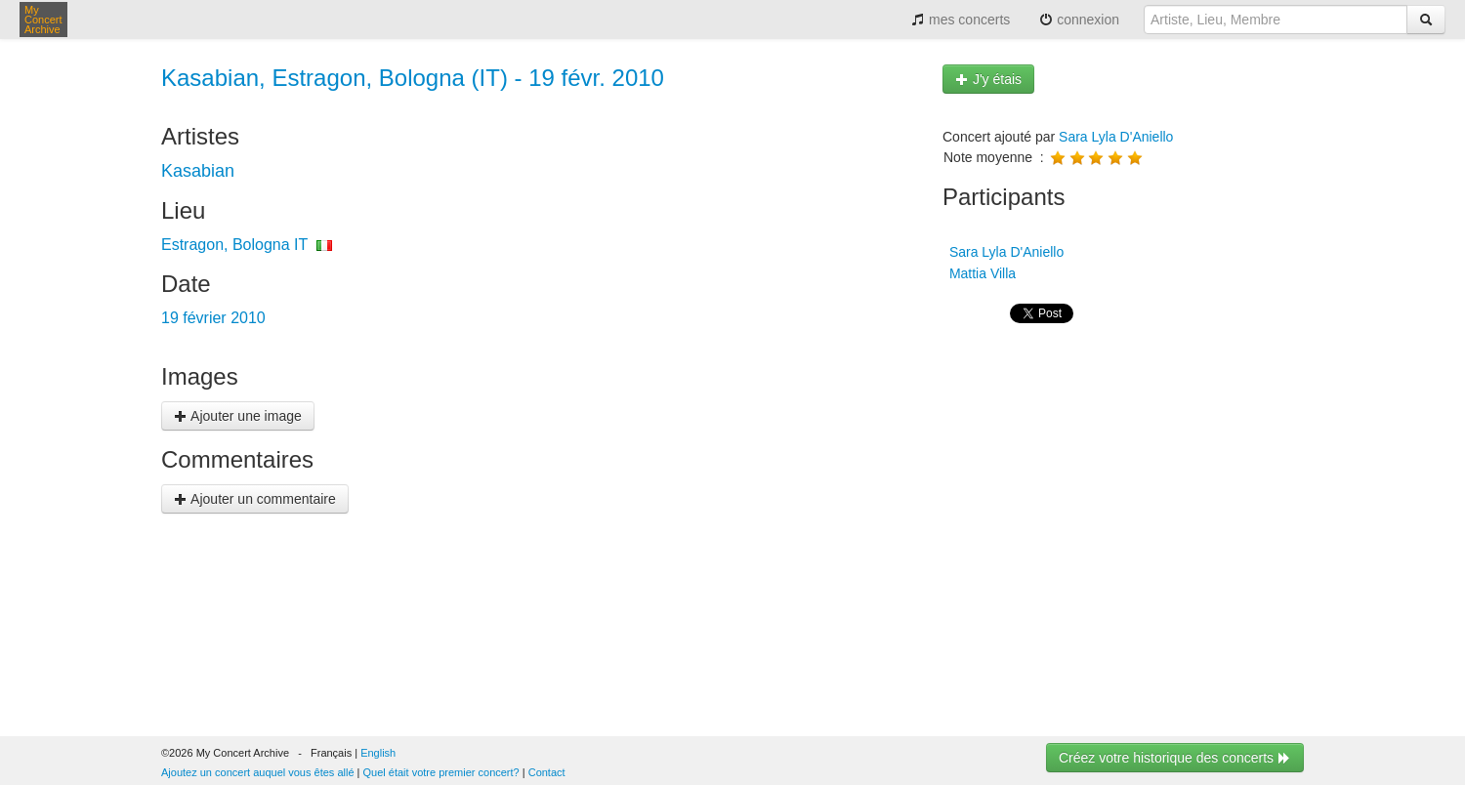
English (378, 753)
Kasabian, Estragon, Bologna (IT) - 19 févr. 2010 (412, 77)
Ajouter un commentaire (255, 499)
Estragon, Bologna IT (234, 244)
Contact (546, 772)
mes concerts (960, 19)
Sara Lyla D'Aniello (1116, 137)
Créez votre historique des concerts (1175, 757)
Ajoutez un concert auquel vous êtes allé (258, 772)
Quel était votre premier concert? (441, 772)
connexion (1079, 19)
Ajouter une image (238, 416)
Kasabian (197, 171)
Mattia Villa (980, 273)
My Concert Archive (43, 19)
